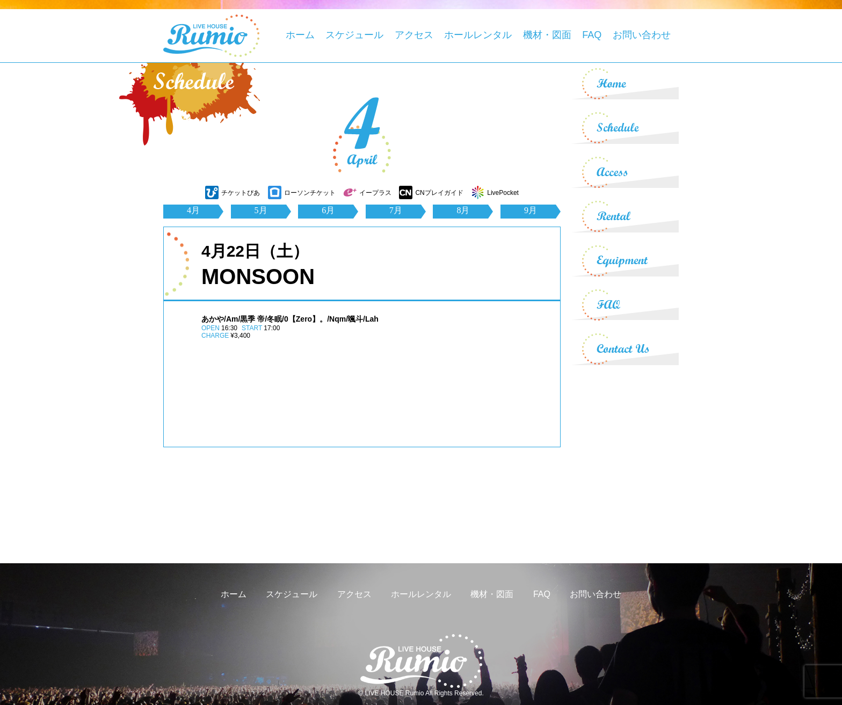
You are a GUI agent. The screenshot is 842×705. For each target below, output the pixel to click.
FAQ (591, 35)
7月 (395, 210)
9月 (530, 210)
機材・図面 (547, 35)
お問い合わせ (642, 35)
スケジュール (354, 35)
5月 (261, 210)
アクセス (414, 35)
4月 (193, 210)
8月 (462, 210)
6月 (328, 210)
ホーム (300, 35)
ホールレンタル (478, 35)
